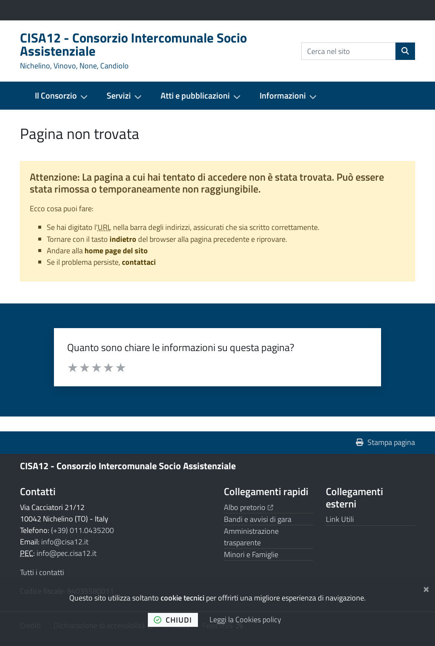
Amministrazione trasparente (251, 536)
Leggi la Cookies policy (245, 619)
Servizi (119, 95)
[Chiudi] (426, 587)
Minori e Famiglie (251, 554)
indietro (123, 239)
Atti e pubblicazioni (195, 95)
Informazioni (283, 95)
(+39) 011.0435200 (82, 530)
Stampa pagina (385, 442)
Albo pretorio (248, 507)
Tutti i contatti (42, 572)
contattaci (139, 262)
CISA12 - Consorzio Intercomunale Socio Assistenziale (128, 466)
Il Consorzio (56, 95)
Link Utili (340, 519)
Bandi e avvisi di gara (257, 519)
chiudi (173, 620)
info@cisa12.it (64, 541)
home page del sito (116, 250)
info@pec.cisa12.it (66, 553)
